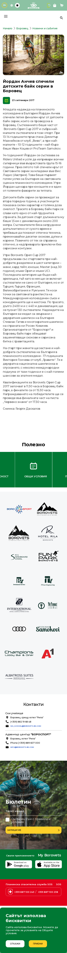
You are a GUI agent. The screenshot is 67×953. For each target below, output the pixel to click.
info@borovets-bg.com (22, 747)
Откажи (15, 943)
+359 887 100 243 (24, 892)
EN (4, 5)
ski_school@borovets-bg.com (25, 726)
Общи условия (35, 476)
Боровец (22, 28)
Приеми (38, 943)
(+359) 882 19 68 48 (20, 721)
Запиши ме (33, 830)
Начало (7, 28)
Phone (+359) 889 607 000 (25, 743)
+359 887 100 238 (48, 892)
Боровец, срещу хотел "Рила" (27, 717)
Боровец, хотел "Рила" (23, 738)
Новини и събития (44, 28)
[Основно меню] (6, 16)
